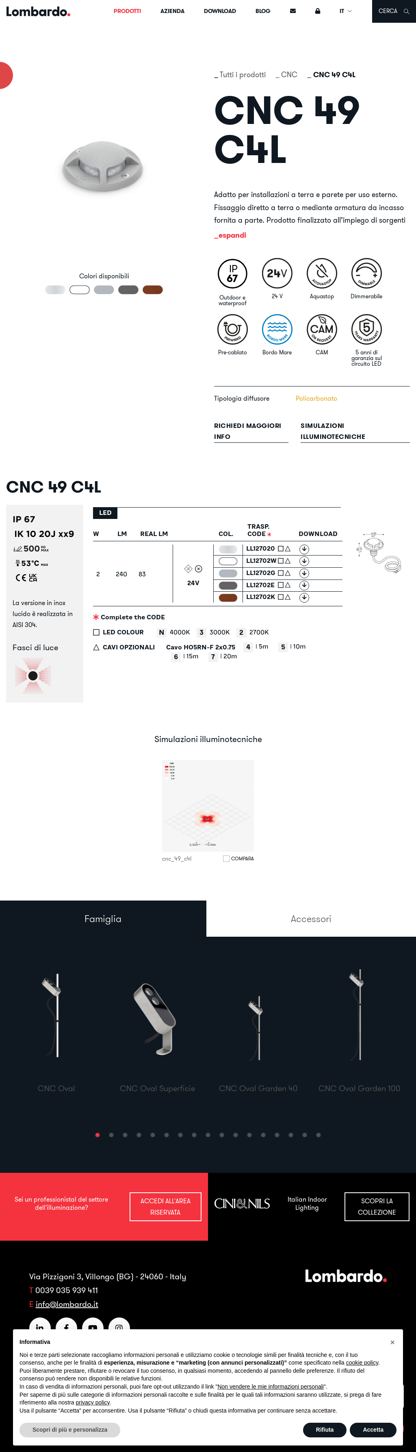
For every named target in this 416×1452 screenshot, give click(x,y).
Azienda (172, 11)
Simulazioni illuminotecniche (333, 431)
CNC (289, 74)
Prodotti (127, 11)
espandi (232, 235)
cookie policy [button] (362, 1362)
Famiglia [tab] (102, 918)
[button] (97, 1135)
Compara (242, 858)
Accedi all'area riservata (166, 1206)
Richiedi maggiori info (248, 431)
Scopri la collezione (377, 1206)
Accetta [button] (373, 1429)
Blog (263, 11)
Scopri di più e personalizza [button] (69, 1429)
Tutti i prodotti (243, 74)
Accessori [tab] (311, 918)
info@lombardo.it (67, 1304)
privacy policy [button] (93, 1402)
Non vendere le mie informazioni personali (270, 1386)
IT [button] (346, 11)
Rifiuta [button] (325, 1429)
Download (220, 11)
